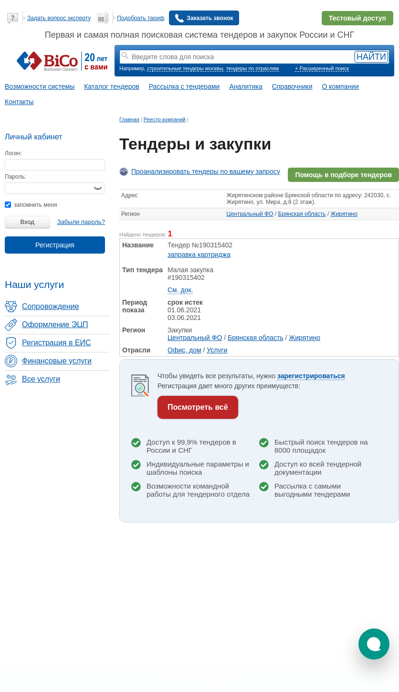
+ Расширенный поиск (322, 68)
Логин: (13, 153)
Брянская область (302, 214)
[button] (373, 644)
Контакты (19, 102)
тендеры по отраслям (252, 68)
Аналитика (245, 86)
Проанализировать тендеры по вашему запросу (205, 171)
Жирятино (344, 214)
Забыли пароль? (81, 221)
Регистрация (54, 245)
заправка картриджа (199, 254)
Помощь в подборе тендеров (343, 175)
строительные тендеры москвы (185, 68)
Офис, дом (184, 350)
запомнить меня (31, 205)
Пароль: (15, 176)
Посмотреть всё (198, 407)
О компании (340, 86)
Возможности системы (39, 86)
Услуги (217, 350)
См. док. (180, 290)
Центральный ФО (250, 214)
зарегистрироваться (311, 376)
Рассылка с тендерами (184, 86)
